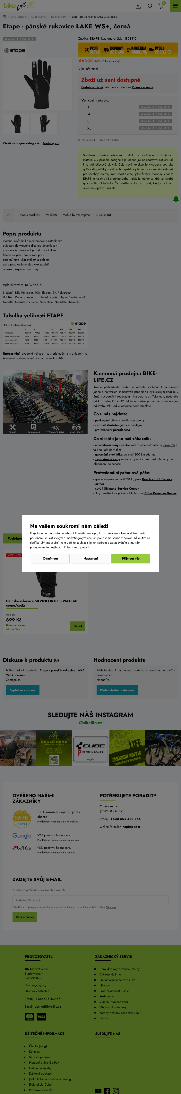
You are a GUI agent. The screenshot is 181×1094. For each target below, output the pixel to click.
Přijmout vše (131, 558)
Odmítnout (50, 558)
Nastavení (90, 558)
